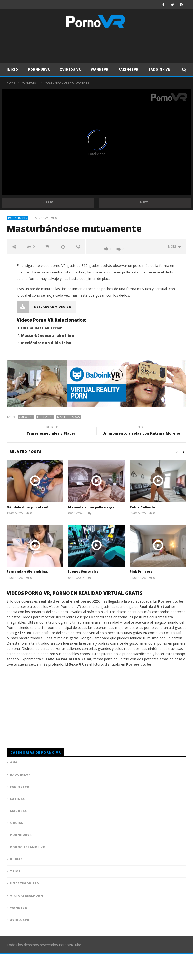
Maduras (18, 811)
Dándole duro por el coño (29, 507)
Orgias (16, 823)
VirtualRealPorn (26, 895)
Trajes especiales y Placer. (52, 431)
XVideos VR (70, 69)
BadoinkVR (20, 774)
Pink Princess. (141, 571)
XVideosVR (19, 920)
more (174, 246)
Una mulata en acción (42, 328)
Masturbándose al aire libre (47, 335)
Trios (15, 871)
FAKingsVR (128, 69)
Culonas (26, 417)
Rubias (16, 859)
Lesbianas (45, 417)
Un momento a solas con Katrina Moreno (141, 431)
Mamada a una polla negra (91, 507)
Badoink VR (159, 69)
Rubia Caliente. (143, 507)
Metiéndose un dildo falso (46, 342)
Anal (14, 762)
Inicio (12, 69)
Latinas (17, 799)
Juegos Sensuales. (83, 571)
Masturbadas (68, 417)
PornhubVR (39, 69)
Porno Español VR (27, 847)
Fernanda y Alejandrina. (27, 571)
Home (11, 82)
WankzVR (99, 69)
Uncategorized (24, 883)
